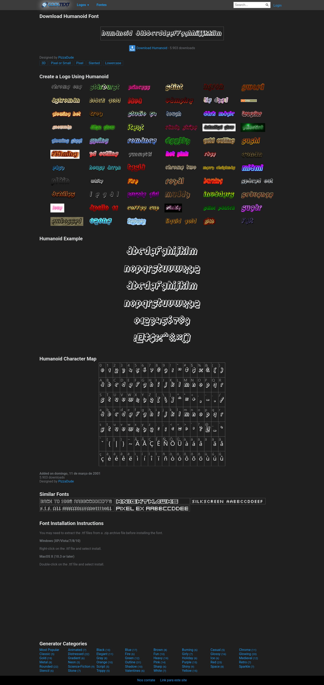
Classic (46, 654)
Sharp (160, 666)
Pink (160, 662)
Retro (245, 662)
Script (102, 666)
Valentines (135, 671)
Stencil (46, 671)
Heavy (161, 658)
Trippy (103, 671)
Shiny (188, 666)
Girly (187, 654)
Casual (218, 650)
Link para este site (173, 680)
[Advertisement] (19, 75)
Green (132, 658)
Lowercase (113, 63)
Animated (77, 650)
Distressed (78, 654)
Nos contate (146, 680)
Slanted (94, 63)
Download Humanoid (148, 48)
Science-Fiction (81, 666)
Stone (74, 671)
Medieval (248, 658)
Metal (45, 662)
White (160, 671)
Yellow (189, 671)
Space (217, 666)
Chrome (247, 650)
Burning (190, 650)
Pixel (79, 63)
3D (44, 63)
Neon (74, 662)
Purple (189, 662)
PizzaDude (66, 57)
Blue (131, 650)
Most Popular (49, 650)
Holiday (189, 658)
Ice (215, 658)
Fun (159, 654)
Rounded (48, 666)
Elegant (104, 654)
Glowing (248, 654)
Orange (104, 662)
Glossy (218, 654)
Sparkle (246, 666)
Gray (101, 658)
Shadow (134, 666)
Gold (45, 658)
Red (216, 662)
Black (103, 650)
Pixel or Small (61, 63)
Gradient (76, 658)
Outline (133, 662)
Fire (130, 654)
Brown (160, 650)
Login (278, 5)
